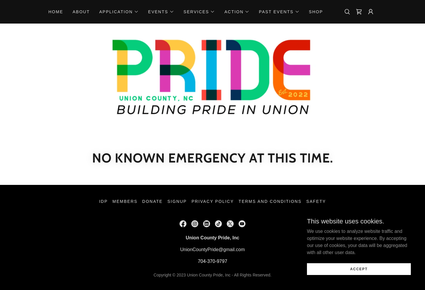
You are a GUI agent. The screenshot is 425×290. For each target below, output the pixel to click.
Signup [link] (177, 201)
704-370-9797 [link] (212, 261)
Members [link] (125, 201)
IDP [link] (103, 201)
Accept (359, 269)
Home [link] (55, 11)
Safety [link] (316, 201)
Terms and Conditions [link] (270, 201)
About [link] (81, 11)
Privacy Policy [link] (213, 201)
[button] (119, 11)
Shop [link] (316, 11)
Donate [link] (152, 201)
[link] (359, 12)
